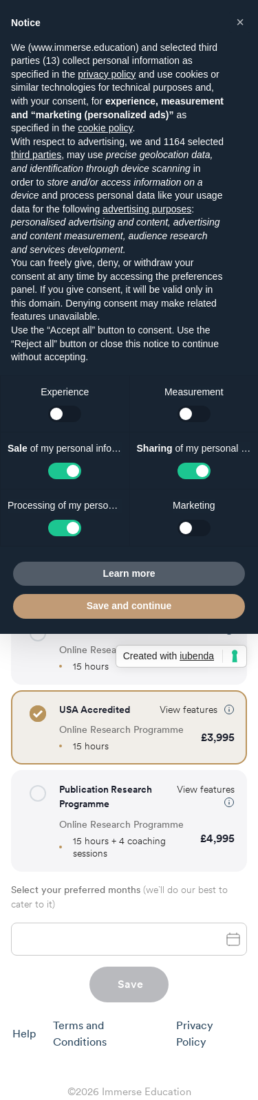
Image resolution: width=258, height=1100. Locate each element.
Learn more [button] (129, 573)
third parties (36, 154)
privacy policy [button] (107, 74)
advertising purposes (147, 209)
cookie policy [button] (105, 127)
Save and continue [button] (129, 605)
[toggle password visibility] (233, 939)
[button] (38, 713)
